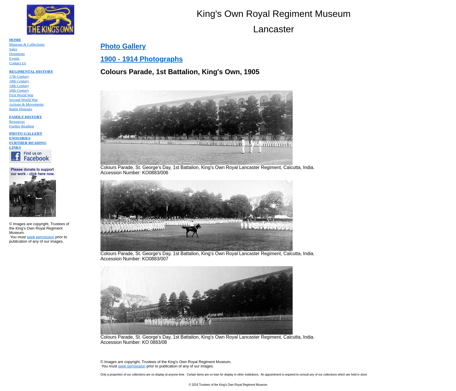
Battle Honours (20, 109)
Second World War (23, 99)
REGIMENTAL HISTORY (31, 71)
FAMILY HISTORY (25, 117)
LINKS (15, 147)
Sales (13, 49)
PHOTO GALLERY (26, 133)
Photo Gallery (123, 46)
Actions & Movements (26, 104)
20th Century (19, 90)
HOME (15, 40)
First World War (21, 95)
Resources (17, 121)
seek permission (40, 237)
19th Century (19, 85)
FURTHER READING (28, 143)
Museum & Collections (27, 44)
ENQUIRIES (20, 138)
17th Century (19, 76)
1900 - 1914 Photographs (141, 59)
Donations (17, 53)
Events (14, 58)
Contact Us (17, 63)
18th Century (19, 81)
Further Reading (21, 126)
